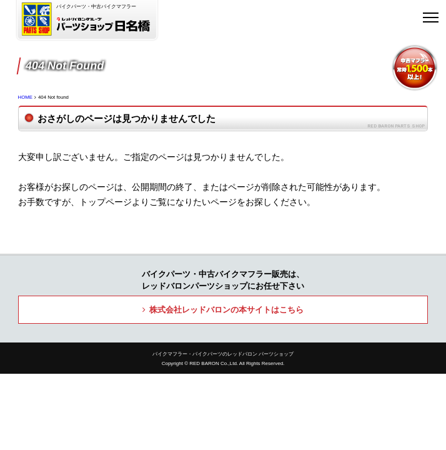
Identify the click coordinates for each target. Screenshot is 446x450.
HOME (25, 97)
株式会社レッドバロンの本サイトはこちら (226, 309)
